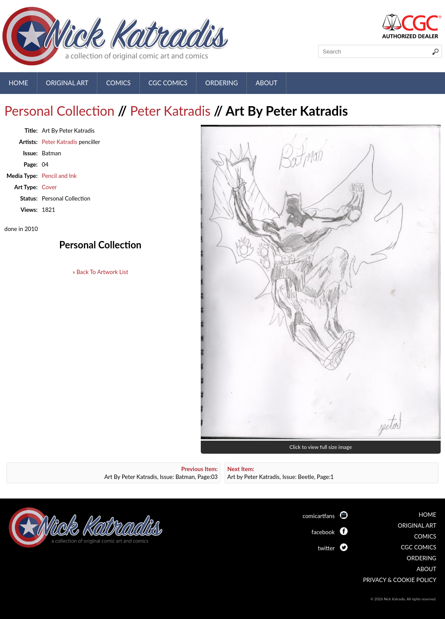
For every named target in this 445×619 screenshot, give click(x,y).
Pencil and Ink (59, 175)
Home (18, 83)
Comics (118, 83)
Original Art (67, 83)
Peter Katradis (170, 110)
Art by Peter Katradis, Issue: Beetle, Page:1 (280, 472)
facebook (323, 532)
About (266, 83)
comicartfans (318, 515)
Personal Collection (59, 110)
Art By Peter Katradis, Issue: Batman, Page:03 (161, 472)
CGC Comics (168, 83)
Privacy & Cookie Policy (399, 579)
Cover (49, 187)
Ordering (221, 83)
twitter (326, 548)
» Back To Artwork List (100, 271)
